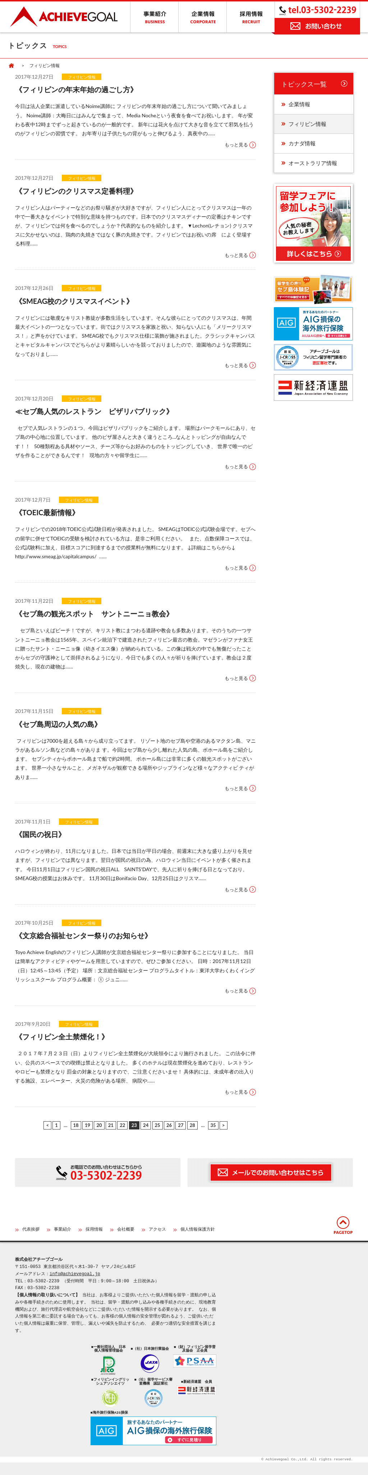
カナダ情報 (302, 143)
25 (157, 1125)
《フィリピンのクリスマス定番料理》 (76, 191)
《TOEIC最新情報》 (47, 512)
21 (111, 1125)
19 (87, 1125)
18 (76, 1125)
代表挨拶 (31, 1230)
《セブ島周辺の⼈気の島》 (58, 724)
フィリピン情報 (82, 77)
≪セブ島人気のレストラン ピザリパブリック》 (94, 411)
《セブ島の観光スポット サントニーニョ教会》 (94, 613)
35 (213, 1125)
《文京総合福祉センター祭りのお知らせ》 (83, 935)
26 (169, 1125)
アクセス (157, 1230)
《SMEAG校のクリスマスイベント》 (74, 301)
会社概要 (125, 1230)
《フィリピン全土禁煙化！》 (62, 1036)
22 (122, 1125)
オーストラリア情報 (313, 163)
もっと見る (236, 144)
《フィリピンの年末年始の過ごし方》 (76, 89)
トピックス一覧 (304, 84)
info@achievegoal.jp (75, 1274)
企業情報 (299, 104)
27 (180, 1125)
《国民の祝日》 (40, 834)
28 (192, 1125)
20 (99, 1125)
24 (145, 1125)
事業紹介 (62, 1230)
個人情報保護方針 (197, 1230)
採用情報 (94, 1230)
